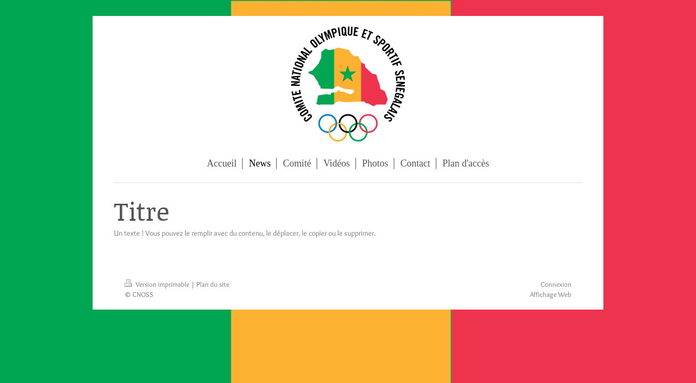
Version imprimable (158, 284)
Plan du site (212, 284)
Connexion (556, 284)
